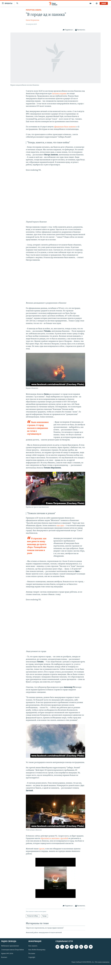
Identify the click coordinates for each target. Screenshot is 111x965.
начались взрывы (59, 94)
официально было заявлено (65, 127)
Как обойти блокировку (36, 950)
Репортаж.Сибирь (33, 10)
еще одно (60, 526)
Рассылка (31, 953)
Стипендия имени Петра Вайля (12, 950)
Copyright (31, 957)
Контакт (4, 957)
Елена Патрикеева (32, 20)
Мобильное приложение (10, 946)
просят (41, 849)
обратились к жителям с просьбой (54, 838)
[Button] (68, 30)
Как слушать (32, 946)
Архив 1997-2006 (7, 953)
